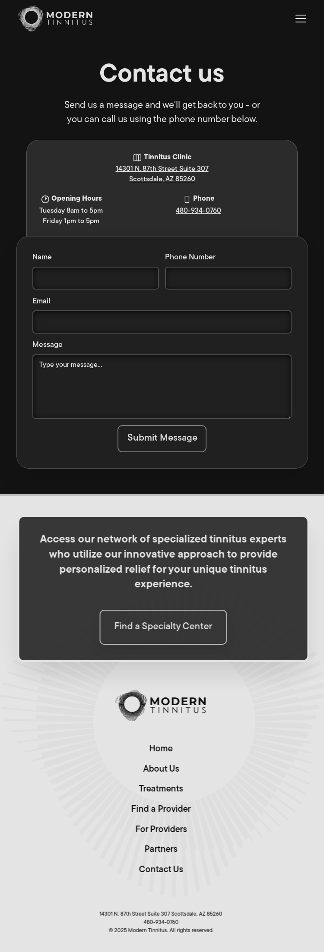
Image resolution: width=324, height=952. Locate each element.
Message (47, 345)
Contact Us (159, 869)
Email (41, 301)
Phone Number (190, 257)
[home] (55, 18)
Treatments (159, 789)
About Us (159, 769)
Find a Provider (159, 809)
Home (159, 749)
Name (42, 257)
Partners (159, 849)
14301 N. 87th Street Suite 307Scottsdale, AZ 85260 (162, 174)
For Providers (158, 829)
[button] (299, 18)
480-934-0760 (198, 211)
